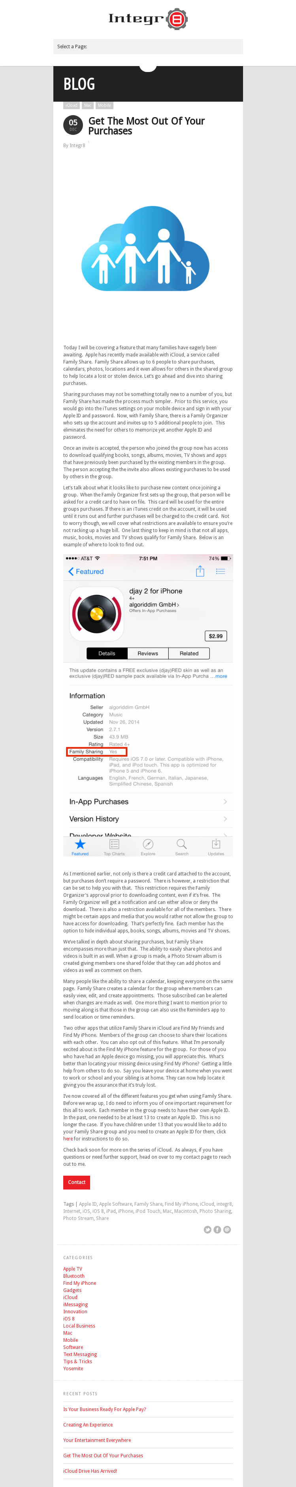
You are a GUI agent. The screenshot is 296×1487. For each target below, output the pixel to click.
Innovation (75, 1312)
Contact (76, 1182)
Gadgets (72, 1290)
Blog (79, 84)
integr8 (224, 1204)
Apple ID (88, 1204)
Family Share (148, 1204)
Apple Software (115, 1204)
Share (102, 1218)
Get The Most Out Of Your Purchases (146, 126)
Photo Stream (78, 1218)
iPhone (125, 1211)
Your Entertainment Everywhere (97, 1440)
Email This (227, 1230)
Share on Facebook (217, 1230)
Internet (71, 1211)
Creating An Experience (88, 1425)
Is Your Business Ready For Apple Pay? (104, 1409)
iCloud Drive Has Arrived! (90, 1471)
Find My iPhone (181, 1204)
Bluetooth (74, 1276)
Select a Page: (72, 46)
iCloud (71, 105)
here (68, 1139)
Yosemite (73, 1368)
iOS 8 (98, 1211)
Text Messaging (80, 1354)
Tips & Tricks (77, 1361)
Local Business (79, 1326)
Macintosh (185, 1211)
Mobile (104, 105)
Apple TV (72, 1269)
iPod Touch (148, 1211)
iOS (86, 1211)
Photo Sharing (215, 1211)
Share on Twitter (207, 1230)
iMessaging (75, 1304)
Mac (87, 105)
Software (73, 1347)
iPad (111, 1211)
